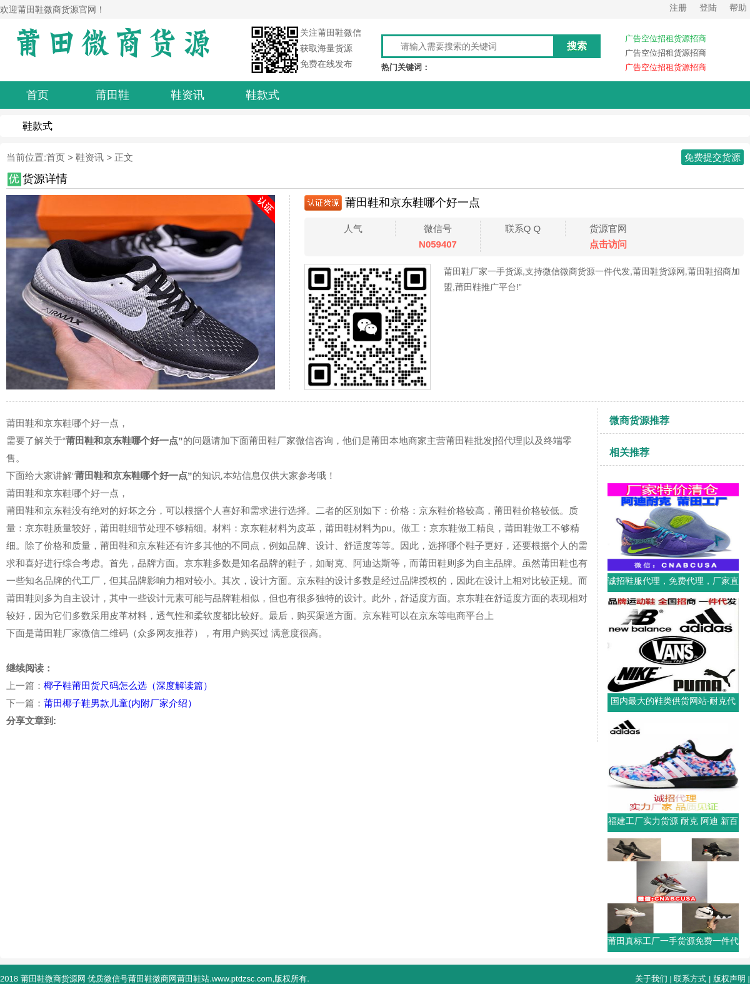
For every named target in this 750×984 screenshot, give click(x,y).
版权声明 (729, 978)
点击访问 (608, 244)
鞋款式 (37, 126)
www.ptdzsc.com (242, 978)
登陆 (708, 8)
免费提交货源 (712, 157)
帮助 (738, 8)
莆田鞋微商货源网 (53, 978)
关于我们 (651, 978)
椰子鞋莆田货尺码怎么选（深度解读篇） (128, 685)
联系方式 (690, 978)
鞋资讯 (90, 157)
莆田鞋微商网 (152, 978)
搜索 (577, 46)
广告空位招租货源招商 (665, 38)
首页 (55, 157)
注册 (678, 8)
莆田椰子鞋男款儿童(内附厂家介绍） (120, 703)
